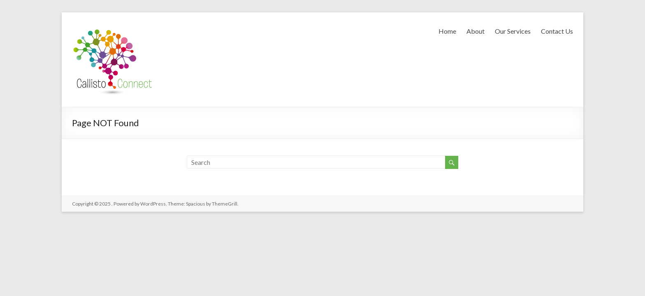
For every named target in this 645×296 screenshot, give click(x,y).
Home (447, 31)
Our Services (513, 31)
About (475, 31)
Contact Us (557, 31)
